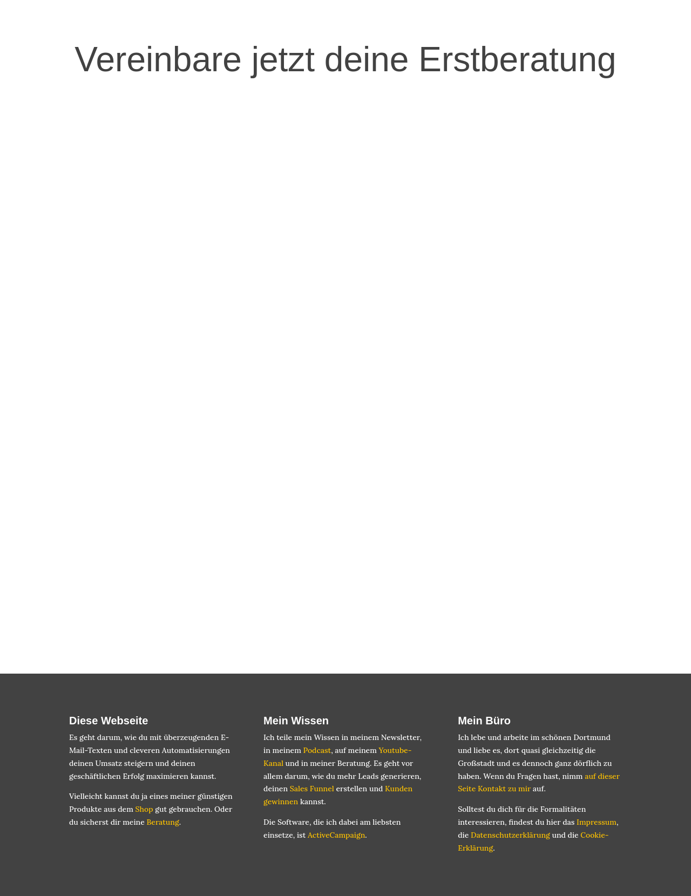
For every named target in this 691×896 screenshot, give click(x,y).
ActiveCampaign (336, 835)
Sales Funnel (312, 788)
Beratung (162, 822)
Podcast (317, 750)
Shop (144, 809)
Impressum (597, 822)
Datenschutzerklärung (510, 835)
